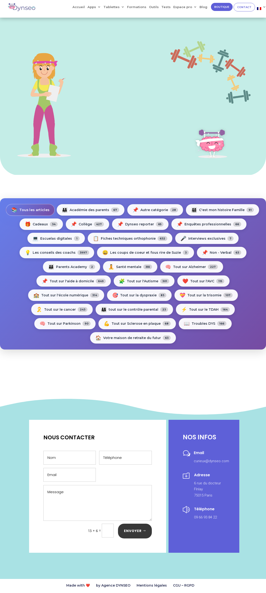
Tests (166, 7)
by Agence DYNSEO (113, 586)
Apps (91, 7)
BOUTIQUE (221, 7)
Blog (203, 7)
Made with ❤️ (78, 586)
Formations (136, 7)
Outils (154, 7)
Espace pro (182, 7)
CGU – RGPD (183, 586)
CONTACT (244, 7)
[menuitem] (261, 9)
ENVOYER (133, 531)
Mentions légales (152, 586)
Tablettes (111, 7)
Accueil (78, 7)
